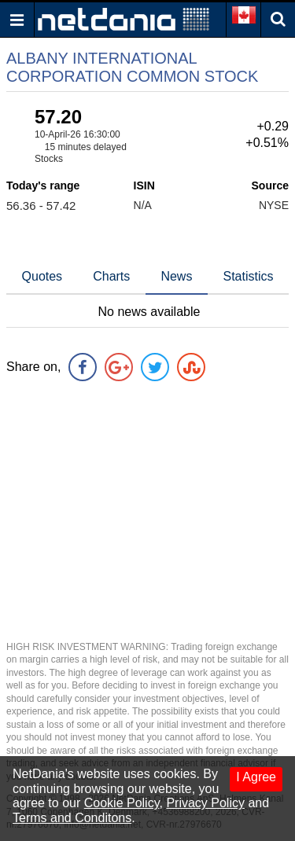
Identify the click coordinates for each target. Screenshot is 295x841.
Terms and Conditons (72, 817)
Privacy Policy (205, 803)
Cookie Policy (122, 803)
